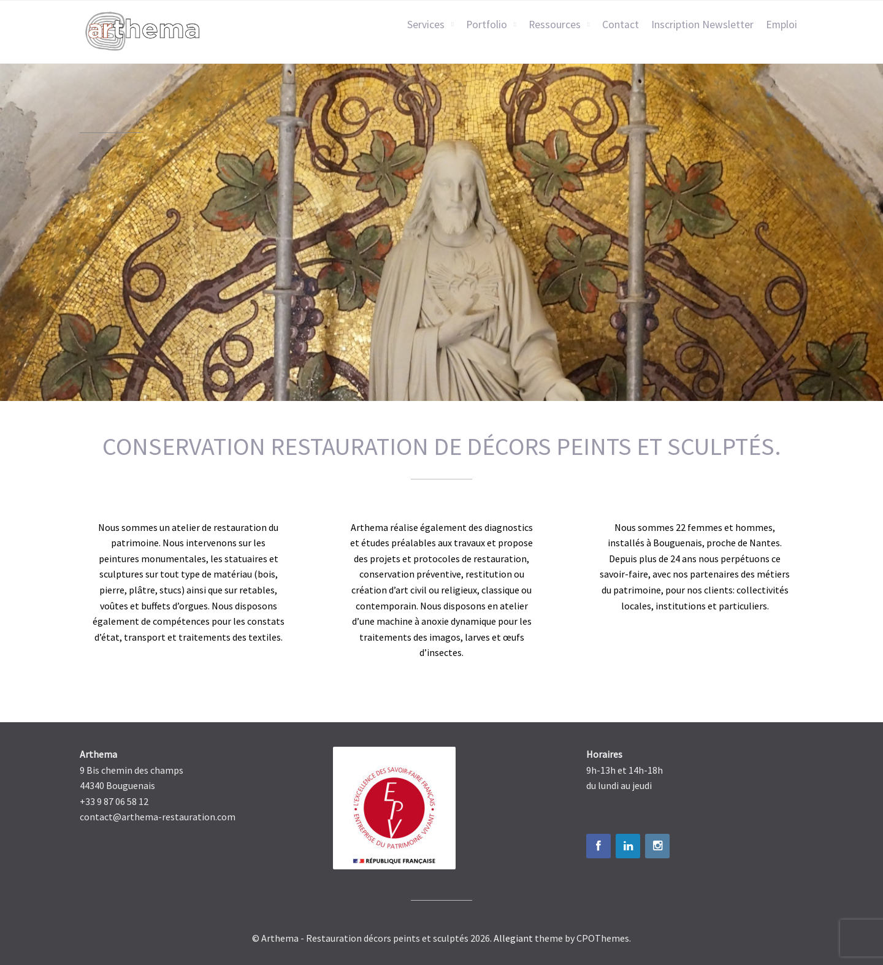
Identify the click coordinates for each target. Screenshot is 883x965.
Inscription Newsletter (702, 24)
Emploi (781, 24)
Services (426, 24)
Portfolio (486, 24)
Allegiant (513, 938)
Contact (620, 24)
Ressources (555, 24)
